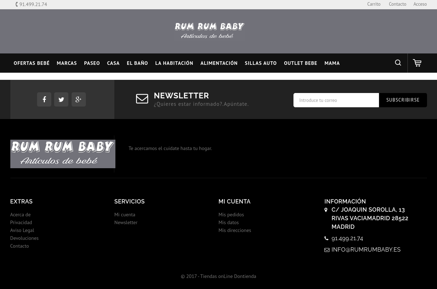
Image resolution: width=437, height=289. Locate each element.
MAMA (332, 63)
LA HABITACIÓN (174, 63)
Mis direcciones (235, 230)
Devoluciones (24, 238)
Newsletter (125, 222)
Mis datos (229, 222)
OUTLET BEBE (300, 63)
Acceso (420, 4)
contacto (397, 4)
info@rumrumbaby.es (366, 249)
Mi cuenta (124, 214)
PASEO (92, 63)
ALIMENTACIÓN (219, 63)
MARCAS (67, 63)
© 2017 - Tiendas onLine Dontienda (218, 276)
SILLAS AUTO (261, 63)
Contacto (19, 246)
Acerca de (20, 214)
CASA (113, 63)
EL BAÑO (137, 63)
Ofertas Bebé (32, 63)
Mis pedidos (231, 214)
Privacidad (21, 222)
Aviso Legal (22, 230)
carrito (373, 4)
